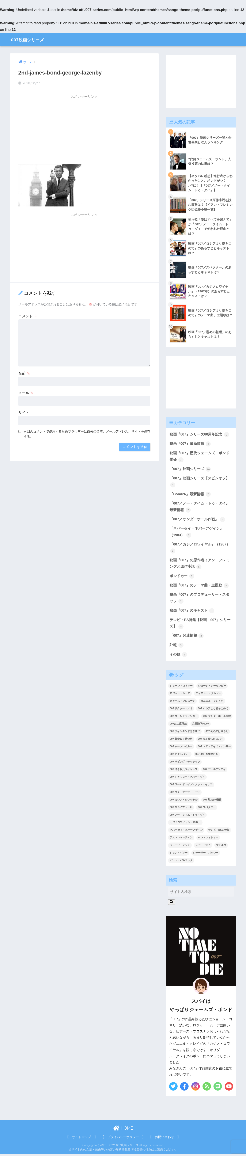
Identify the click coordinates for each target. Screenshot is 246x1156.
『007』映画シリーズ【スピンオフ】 (199, 482)
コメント (27, 316)
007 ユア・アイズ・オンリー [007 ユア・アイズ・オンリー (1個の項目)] (214, 748)
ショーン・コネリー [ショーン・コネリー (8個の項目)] (181, 688)
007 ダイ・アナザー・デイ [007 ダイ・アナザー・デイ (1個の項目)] (185, 794)
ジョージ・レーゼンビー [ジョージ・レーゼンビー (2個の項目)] (212, 688)
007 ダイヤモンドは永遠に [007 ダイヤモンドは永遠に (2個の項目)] (185, 733)
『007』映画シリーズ (190, 469)
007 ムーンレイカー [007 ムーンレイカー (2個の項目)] (181, 748)
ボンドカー (182, 577)
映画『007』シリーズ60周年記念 (199, 434)
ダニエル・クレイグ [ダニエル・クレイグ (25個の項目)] (212, 703)
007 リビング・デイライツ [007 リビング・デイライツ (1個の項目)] (185, 763)
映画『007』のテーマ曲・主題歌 (199, 587)
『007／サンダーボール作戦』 (197, 520)
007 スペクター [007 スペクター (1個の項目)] (206, 809)
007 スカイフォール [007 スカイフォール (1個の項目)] (181, 809)
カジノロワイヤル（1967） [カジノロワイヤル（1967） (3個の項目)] (185, 824)
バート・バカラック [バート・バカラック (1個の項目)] (181, 862)
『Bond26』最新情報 (190, 495)
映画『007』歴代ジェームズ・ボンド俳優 (199, 457)
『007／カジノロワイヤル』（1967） (200, 549)
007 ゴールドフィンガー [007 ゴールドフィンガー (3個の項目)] (183, 718)
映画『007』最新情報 (190, 444)
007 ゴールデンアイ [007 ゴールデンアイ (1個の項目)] (214, 771)
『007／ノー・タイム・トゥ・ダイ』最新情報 (199, 508)
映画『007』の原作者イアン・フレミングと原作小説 (199, 565)
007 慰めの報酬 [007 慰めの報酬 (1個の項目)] (211, 801)
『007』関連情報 (187, 637)
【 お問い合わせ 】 (164, 1139)
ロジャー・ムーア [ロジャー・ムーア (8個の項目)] (180, 695)
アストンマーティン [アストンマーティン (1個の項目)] (181, 839)
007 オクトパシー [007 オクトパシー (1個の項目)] (180, 756)
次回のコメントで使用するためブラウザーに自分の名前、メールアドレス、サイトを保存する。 (87, 434)
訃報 (176, 647)
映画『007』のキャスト (192, 612)
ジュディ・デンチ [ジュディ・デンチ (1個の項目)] (180, 847)
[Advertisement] (84, 131)
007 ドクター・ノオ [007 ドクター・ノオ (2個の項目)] (181, 710)
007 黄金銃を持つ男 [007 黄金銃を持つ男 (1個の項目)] (181, 740)
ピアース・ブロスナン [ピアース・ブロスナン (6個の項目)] (182, 703)
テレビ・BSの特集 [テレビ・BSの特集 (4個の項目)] (219, 832)
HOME (123, 1130)
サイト (23, 413)
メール (26, 393)
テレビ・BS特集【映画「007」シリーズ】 (200, 625)
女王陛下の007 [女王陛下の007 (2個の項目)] (200, 725)
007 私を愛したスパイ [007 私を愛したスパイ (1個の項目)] (210, 740)
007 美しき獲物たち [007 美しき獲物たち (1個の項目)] (206, 756)
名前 (24, 373)
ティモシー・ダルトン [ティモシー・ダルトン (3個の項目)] (208, 695)
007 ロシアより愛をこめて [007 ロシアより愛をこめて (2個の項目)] (213, 710)
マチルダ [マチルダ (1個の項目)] (221, 847)
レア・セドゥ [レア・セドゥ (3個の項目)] (203, 847)
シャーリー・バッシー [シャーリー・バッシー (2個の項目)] (205, 854)
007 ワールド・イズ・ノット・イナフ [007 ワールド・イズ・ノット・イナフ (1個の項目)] (191, 786)
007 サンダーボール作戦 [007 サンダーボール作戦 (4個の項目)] (217, 718)
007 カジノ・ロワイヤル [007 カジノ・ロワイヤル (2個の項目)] (183, 801)
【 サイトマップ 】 (81, 1139)
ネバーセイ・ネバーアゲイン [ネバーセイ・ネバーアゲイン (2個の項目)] (186, 832)
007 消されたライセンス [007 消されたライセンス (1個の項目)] (183, 771)
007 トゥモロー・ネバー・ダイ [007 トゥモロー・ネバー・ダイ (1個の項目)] (187, 778)
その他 (178, 656)
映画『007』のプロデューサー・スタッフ (199, 599)
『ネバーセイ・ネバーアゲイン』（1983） (196, 533)
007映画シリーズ (31, 40)
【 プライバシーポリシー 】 (123, 1139)
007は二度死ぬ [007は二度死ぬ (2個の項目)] (178, 725)
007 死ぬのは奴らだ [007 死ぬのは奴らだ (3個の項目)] (216, 733)
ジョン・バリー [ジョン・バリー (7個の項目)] (179, 854)
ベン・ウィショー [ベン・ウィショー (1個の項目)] (208, 839)
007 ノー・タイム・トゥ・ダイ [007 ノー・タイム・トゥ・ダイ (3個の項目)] (187, 816)
